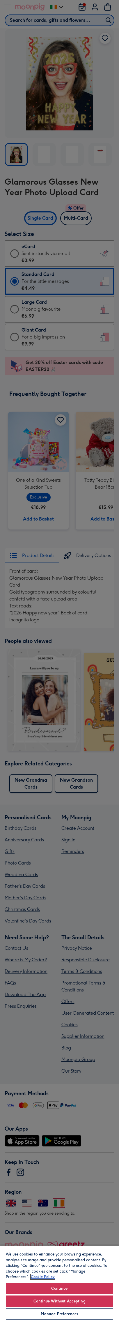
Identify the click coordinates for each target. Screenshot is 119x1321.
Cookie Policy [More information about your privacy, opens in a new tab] (43, 1277)
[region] (59, 1283)
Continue (59, 1288)
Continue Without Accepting (59, 1301)
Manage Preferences (59, 1314)
